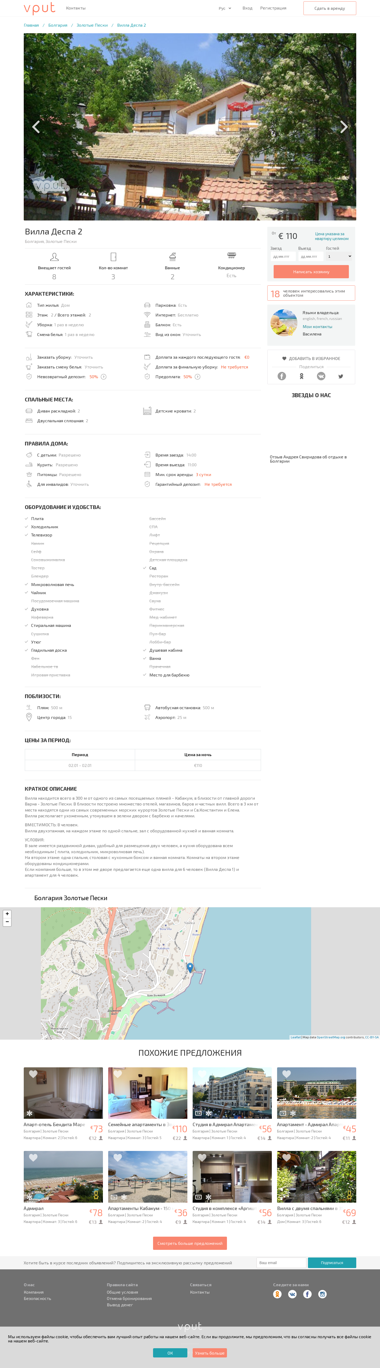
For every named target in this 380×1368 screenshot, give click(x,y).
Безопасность (37, 1298)
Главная (31, 24)
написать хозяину (311, 271)
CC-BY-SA (372, 1037)
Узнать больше (210, 1352)
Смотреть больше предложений (190, 1243)
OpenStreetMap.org (331, 1037)
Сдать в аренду (330, 8)
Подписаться (332, 1263)
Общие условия (122, 1292)
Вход (248, 7)
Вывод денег (120, 1305)
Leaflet (296, 1037)
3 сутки (203, 474)
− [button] (7, 922)
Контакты (76, 8)
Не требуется (234, 366)
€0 (246, 356)
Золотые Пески (92, 24)
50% (93, 376)
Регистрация (273, 7)
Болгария (57, 24)
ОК (170, 1352)
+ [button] (7, 914)
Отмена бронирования (129, 1298)
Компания (34, 1292)
